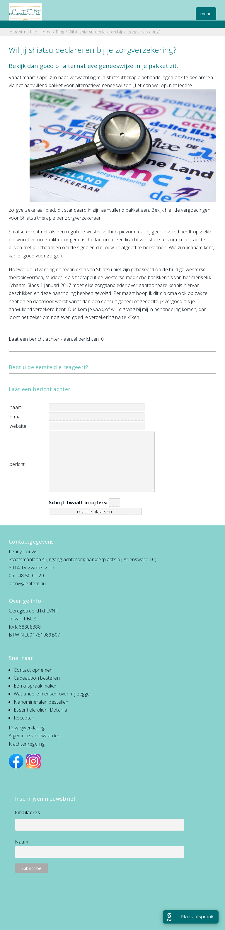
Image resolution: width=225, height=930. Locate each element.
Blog (60, 32)
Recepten (24, 718)
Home (46, 32)
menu (206, 13)
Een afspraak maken (36, 686)
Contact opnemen (33, 670)
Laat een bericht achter (34, 339)
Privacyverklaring (27, 727)
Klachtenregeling (27, 744)
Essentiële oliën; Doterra (40, 710)
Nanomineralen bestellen (41, 702)
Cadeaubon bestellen (37, 678)
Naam (21, 842)
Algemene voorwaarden (34, 735)
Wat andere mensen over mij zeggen (53, 693)
